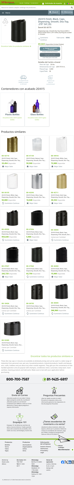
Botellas (7, 445)
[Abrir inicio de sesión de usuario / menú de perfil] (64, 3)
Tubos (7, 449)
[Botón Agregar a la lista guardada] (50, 55)
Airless (25, 449)
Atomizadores (27, 445)
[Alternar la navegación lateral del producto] (3, 13)
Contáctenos (34, 3)
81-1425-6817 (55, 379)
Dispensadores (27, 447)
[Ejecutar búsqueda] (72, 8)
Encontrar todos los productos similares (16, 46)
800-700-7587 (17, 379)
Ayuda (21, 3)
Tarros (7, 447)
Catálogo (27, 3)
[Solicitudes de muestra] (52, 3)
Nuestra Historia (45, 446)
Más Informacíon (66, 449)
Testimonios (44, 448)
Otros (24, 451)
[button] (70, 3)
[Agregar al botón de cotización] (50, 49)
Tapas (6, 451)
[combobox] (35, 7)
